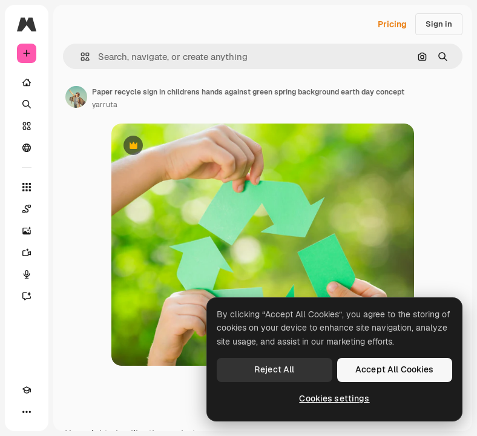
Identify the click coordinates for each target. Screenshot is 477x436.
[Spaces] (26, 209)
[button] (80, 56)
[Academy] (26, 390)
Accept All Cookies (394, 369)
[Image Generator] (26, 230)
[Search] (26, 104)
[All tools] (26, 187)
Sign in (439, 24)
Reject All (274, 369)
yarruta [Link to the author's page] (104, 105)
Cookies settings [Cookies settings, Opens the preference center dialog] (334, 398)
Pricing (392, 24)
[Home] (26, 82)
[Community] (26, 147)
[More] (26, 411)
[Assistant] (26, 296)
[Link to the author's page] (76, 97)
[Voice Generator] (26, 274)
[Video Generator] (26, 252)
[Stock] (26, 126)
